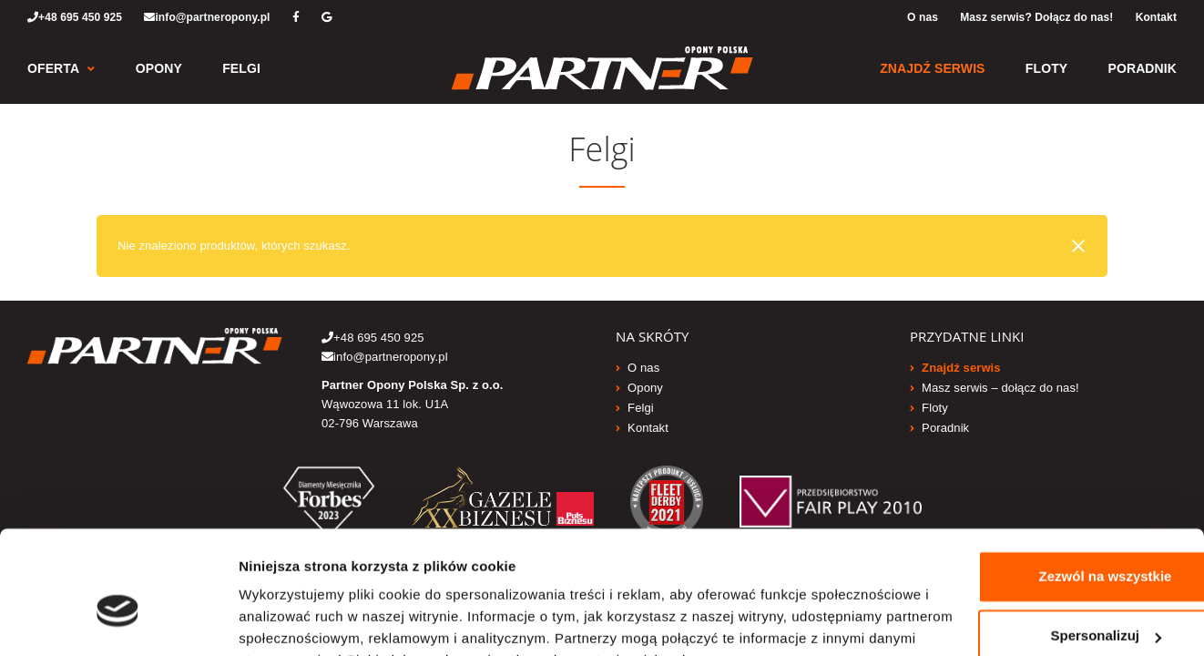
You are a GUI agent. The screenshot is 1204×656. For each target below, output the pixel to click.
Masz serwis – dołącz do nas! (1000, 388)
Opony (159, 68)
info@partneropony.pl (207, 17)
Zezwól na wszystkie (1018, 464)
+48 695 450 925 (74, 17)
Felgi (241, 68)
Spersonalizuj (1019, 523)
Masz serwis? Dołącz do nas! (1036, 17)
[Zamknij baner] (1175, 444)
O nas (922, 17)
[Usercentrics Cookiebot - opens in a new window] (118, 620)
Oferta (53, 68)
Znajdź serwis (932, 68)
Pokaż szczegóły (293, 620)
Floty (1046, 68)
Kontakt (1156, 17)
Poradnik (1142, 68)
